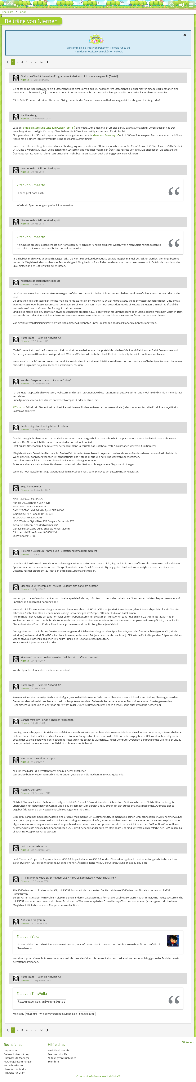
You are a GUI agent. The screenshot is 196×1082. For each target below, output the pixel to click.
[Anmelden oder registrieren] (181, 5)
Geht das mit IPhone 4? (34, 846)
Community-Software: (98, 1076)
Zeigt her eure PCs (31, 486)
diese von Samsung (104, 135)
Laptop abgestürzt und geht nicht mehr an (45, 426)
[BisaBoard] (10, 4)
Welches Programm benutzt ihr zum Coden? (46, 380)
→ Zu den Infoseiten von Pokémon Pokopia (98, 51)
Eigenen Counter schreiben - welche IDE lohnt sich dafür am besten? (59, 586)
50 (41, 62)
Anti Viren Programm (33, 920)
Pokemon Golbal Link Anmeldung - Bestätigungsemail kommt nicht (59, 550)
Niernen (25, 79)
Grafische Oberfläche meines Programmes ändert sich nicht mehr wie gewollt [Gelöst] (69, 76)
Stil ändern (188, 1042)
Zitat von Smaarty (31, 185)
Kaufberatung (29, 115)
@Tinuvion (19, 407)
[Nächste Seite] (47, 62)
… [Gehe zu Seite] (36, 62)
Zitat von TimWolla (32, 993)
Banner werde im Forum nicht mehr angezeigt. (47, 719)
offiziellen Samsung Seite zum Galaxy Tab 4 (47, 127)
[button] (191, 5)
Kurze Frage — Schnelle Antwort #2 (41, 337)
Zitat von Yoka (28, 936)
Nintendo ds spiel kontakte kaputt (40, 168)
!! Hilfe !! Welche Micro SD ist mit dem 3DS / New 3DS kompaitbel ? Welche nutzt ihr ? (68, 877)
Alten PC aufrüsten (31, 789)
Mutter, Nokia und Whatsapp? (38, 758)
